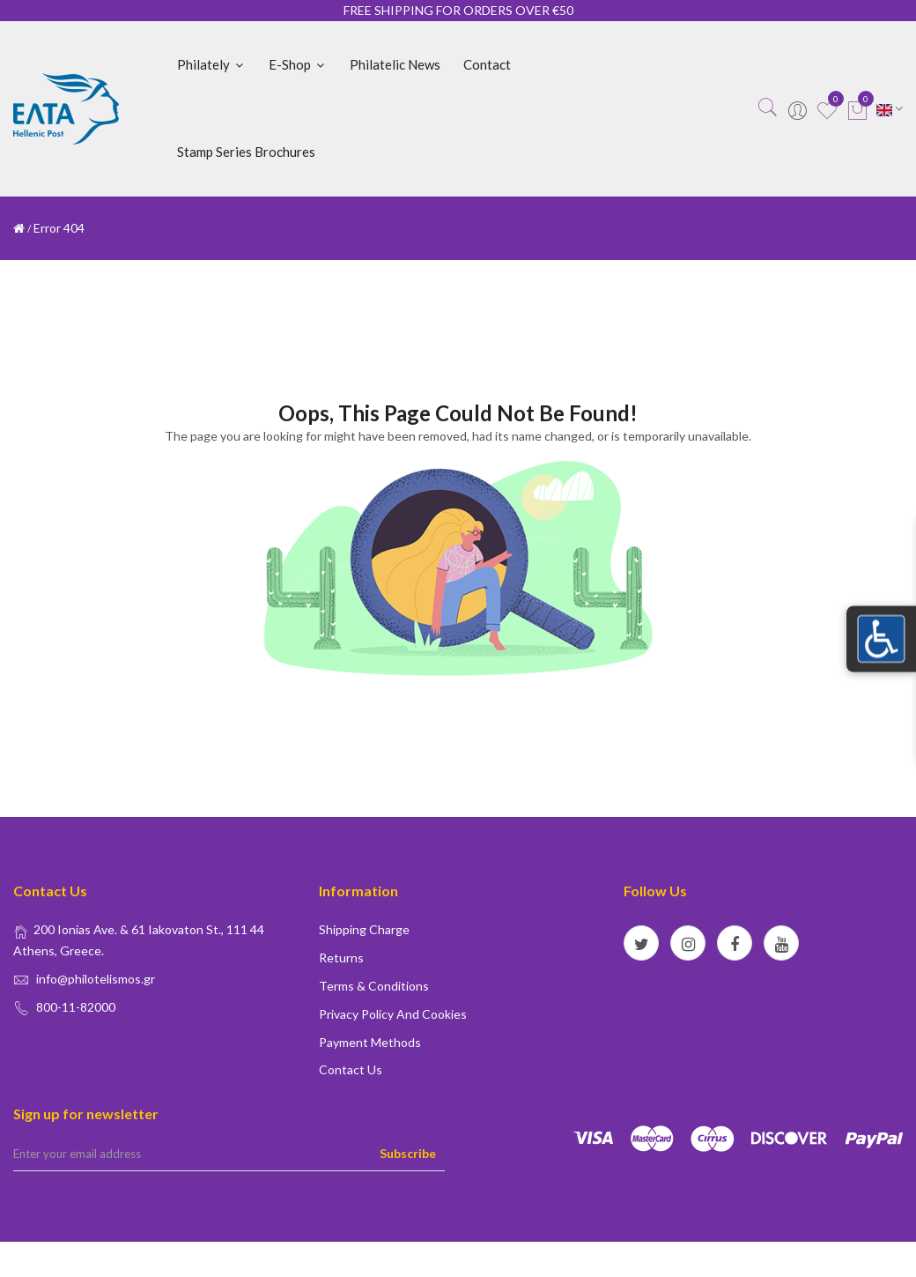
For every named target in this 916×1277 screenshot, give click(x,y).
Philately (211, 64)
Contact (487, 64)
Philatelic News (395, 64)
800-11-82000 (75, 1006)
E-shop (298, 64)
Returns (341, 957)
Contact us (350, 1069)
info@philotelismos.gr (95, 978)
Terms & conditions (374, 985)
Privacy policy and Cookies (393, 1013)
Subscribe (408, 1153)
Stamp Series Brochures (246, 152)
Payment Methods (370, 1042)
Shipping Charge (364, 929)
